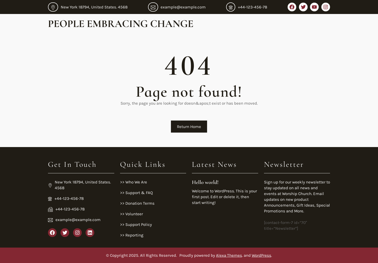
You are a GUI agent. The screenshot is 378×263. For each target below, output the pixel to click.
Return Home (189, 126)
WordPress (261, 255)
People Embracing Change (120, 23)
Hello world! (205, 182)
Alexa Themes (229, 255)
